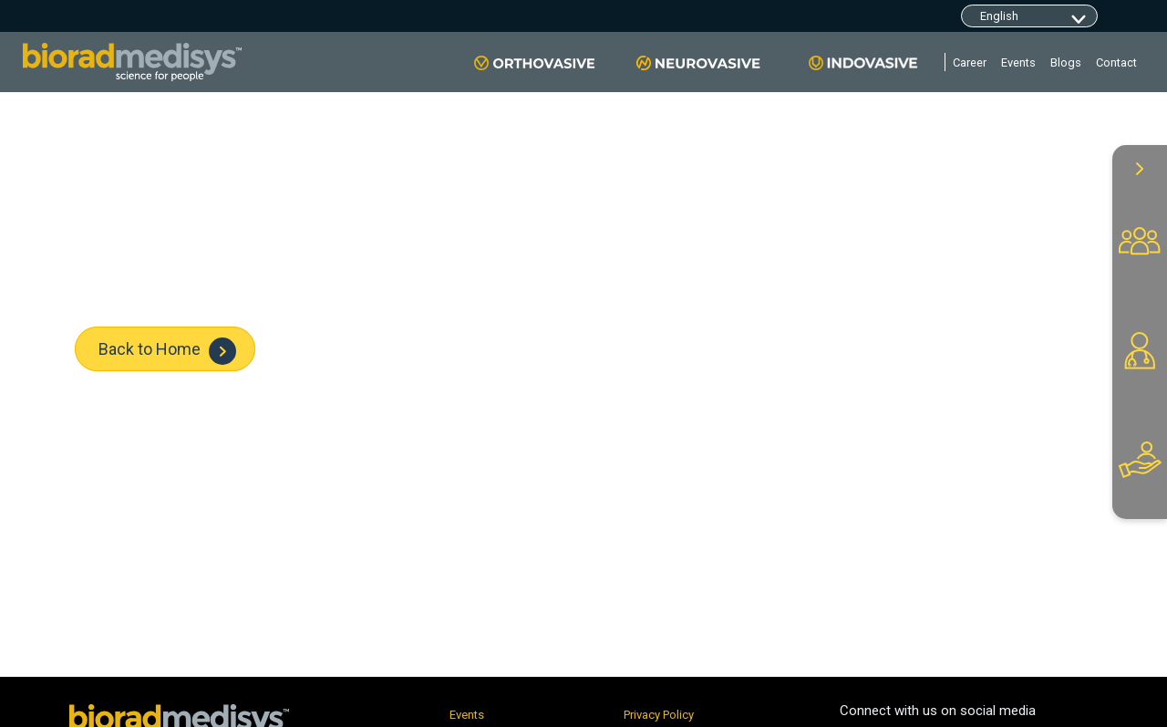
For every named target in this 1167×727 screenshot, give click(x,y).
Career (969, 62)
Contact (1116, 62)
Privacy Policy (659, 715)
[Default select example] (1029, 16)
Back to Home (167, 351)
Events (1018, 62)
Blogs (1065, 62)
